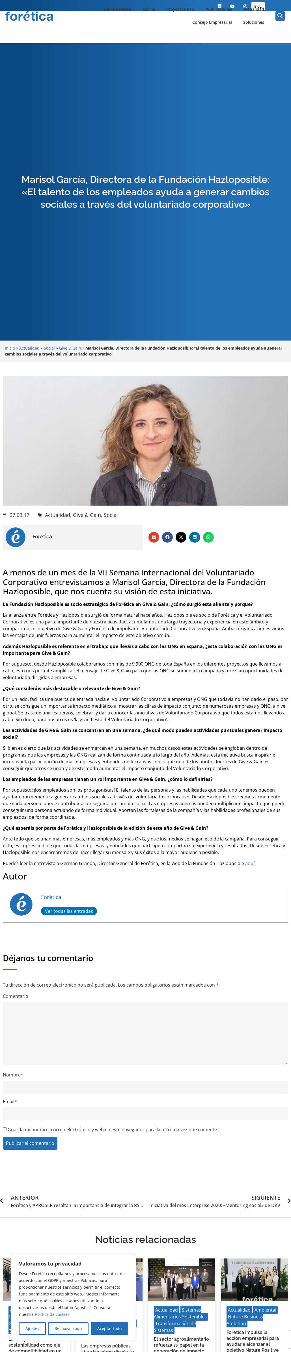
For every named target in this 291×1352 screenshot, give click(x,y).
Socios (149, 9)
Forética (51, 897)
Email (10, 1101)
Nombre (13, 1074)
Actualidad (253, 9)
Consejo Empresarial (212, 22)
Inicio (10, 348)
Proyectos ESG (180, 9)
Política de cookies (52, 1314)
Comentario (15, 996)
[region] (73, 1297)
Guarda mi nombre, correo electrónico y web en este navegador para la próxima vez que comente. (113, 1129)
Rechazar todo (68, 1328)
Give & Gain (70, 348)
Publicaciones (219, 9)
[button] (280, 16)
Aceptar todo (109, 1328)
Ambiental (265, 1310)
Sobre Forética (117, 9)
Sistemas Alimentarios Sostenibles (180, 1313)
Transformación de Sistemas (175, 1326)
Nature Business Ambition (245, 1320)
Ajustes (32, 1328)
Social (49, 348)
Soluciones (253, 22)
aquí (250, 863)
